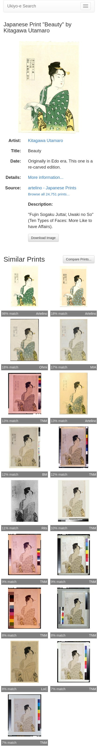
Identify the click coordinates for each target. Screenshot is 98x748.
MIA (93, 367)
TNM (43, 421)
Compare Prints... (78, 259)
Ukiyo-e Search (21, 6)
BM (44, 474)
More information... (46, 177)
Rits (44, 528)
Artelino (41, 313)
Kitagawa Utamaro (45, 140)
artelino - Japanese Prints (52, 188)
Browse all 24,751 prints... (49, 194)
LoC (44, 689)
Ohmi (43, 367)
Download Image (43, 238)
